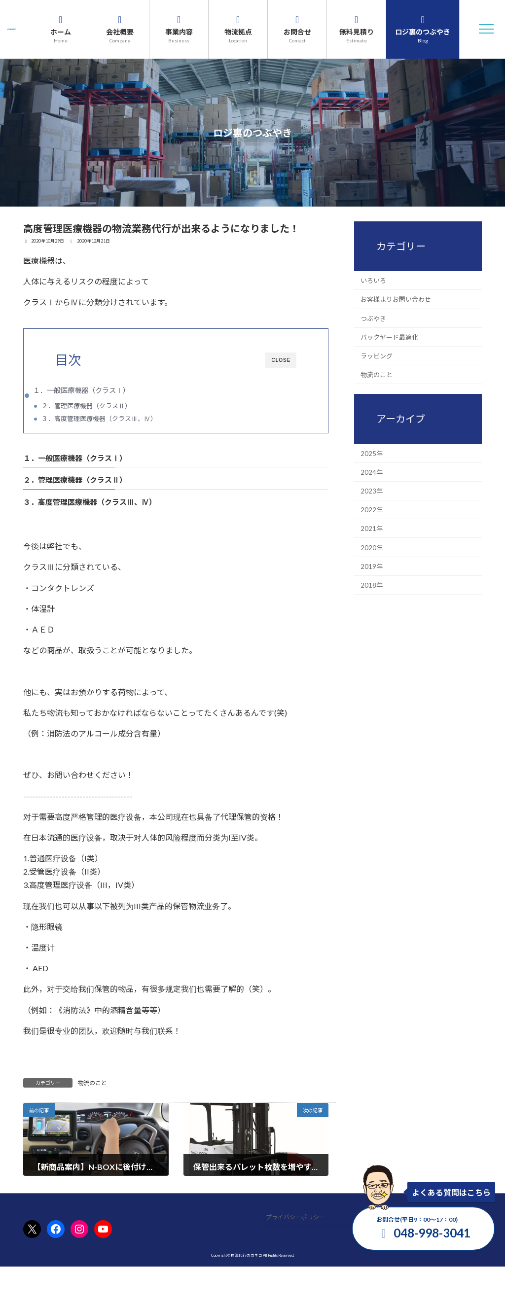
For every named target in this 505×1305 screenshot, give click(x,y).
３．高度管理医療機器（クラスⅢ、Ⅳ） (99, 419)
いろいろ (373, 280)
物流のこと (92, 1085)
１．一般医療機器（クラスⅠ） (81, 390)
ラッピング (377, 356)
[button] (486, 29)
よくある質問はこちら (451, 1192)
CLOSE (280, 360)
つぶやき (373, 318)
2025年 (372, 453)
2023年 (372, 491)
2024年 (372, 472)
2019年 (372, 566)
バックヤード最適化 (389, 337)
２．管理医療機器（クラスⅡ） (86, 406)
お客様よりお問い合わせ (396, 299)
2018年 (372, 585)
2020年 (372, 547)
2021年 (372, 528)
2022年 (372, 510)
